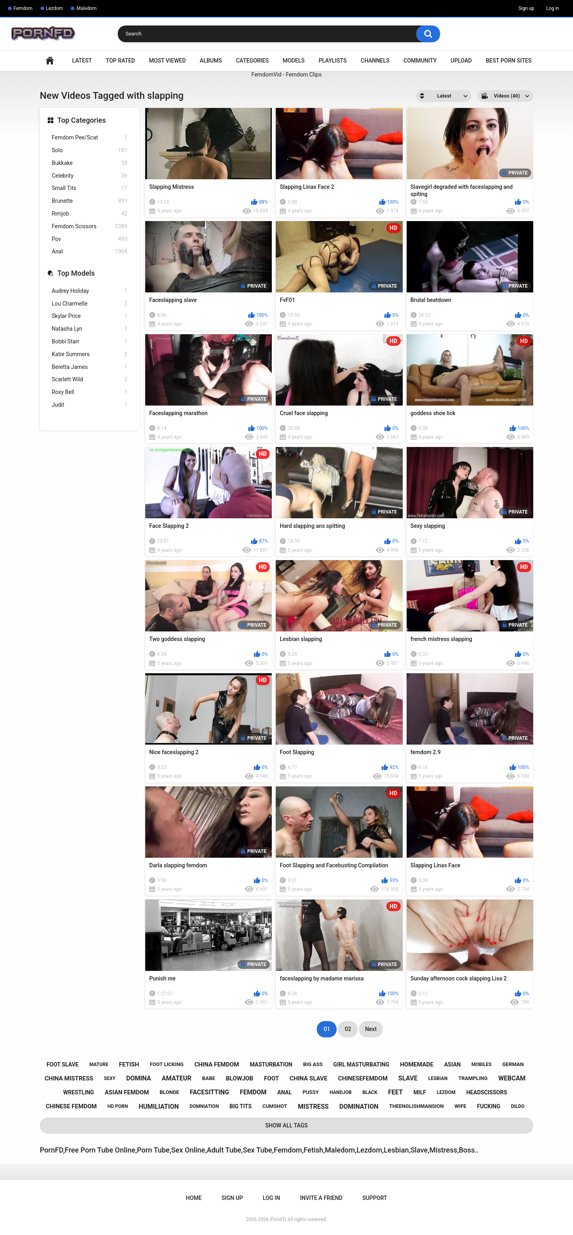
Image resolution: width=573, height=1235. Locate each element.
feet (395, 1092)
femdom (253, 1092)
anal (284, 1092)
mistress (313, 1106)
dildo (517, 1106)
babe (208, 1078)
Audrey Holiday (89, 291)
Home (50, 61)
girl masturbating (361, 1064)
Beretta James (89, 367)
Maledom (86, 8)
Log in (552, 8)
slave (407, 1078)
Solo (89, 150)
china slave (308, 1078)
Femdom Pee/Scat (89, 137)
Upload (461, 60)
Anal (89, 251)
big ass (313, 1064)
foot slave (63, 1064)
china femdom (216, 1064)
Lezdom (54, 8)
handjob (340, 1092)
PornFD (278, 1219)
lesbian (437, 1078)
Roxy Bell (89, 392)
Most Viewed (167, 60)
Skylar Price (89, 316)
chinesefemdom (363, 1078)
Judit (89, 405)
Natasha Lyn (89, 328)
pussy (310, 1092)
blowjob (239, 1078)
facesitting (209, 1092)
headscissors (486, 1092)
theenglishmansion (416, 1106)
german (513, 1064)
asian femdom (127, 1092)
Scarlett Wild (89, 379)
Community (420, 60)
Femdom (23, 8)
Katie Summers (89, 354)
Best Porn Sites (509, 60)
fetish (129, 1064)
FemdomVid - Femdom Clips (286, 74)
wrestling (78, 1092)
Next (370, 1029)
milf (419, 1092)
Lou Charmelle (89, 303)
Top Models (76, 273)
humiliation (158, 1106)
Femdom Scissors (89, 226)
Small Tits (89, 188)
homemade (416, 1064)
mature (98, 1064)
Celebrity (89, 176)
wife (460, 1106)
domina (138, 1078)
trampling (473, 1078)
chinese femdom (71, 1106)
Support (375, 1198)
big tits (240, 1106)
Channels (375, 60)
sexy (109, 1078)
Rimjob (89, 213)
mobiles (482, 1064)
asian (452, 1064)
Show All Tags (286, 1125)
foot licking (166, 1064)
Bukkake (89, 163)
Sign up (526, 8)
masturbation (271, 1064)
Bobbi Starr (89, 341)
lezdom (446, 1092)
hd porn (117, 1106)
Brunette (89, 201)
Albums (211, 60)
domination (358, 1106)
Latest (82, 60)
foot (271, 1078)
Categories (252, 60)
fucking (489, 1106)
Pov (89, 239)
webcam (511, 1078)
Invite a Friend (321, 1198)
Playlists (333, 60)
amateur (176, 1078)
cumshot (274, 1106)
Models (293, 60)
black (370, 1092)
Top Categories (81, 120)
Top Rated (120, 60)
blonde (169, 1092)
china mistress (69, 1078)
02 (348, 1029)
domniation (204, 1106)
